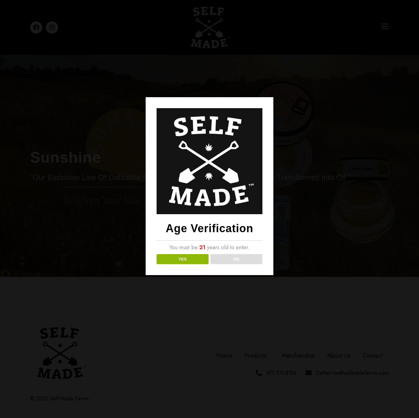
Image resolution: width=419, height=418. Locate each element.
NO (237, 259)
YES (182, 259)
